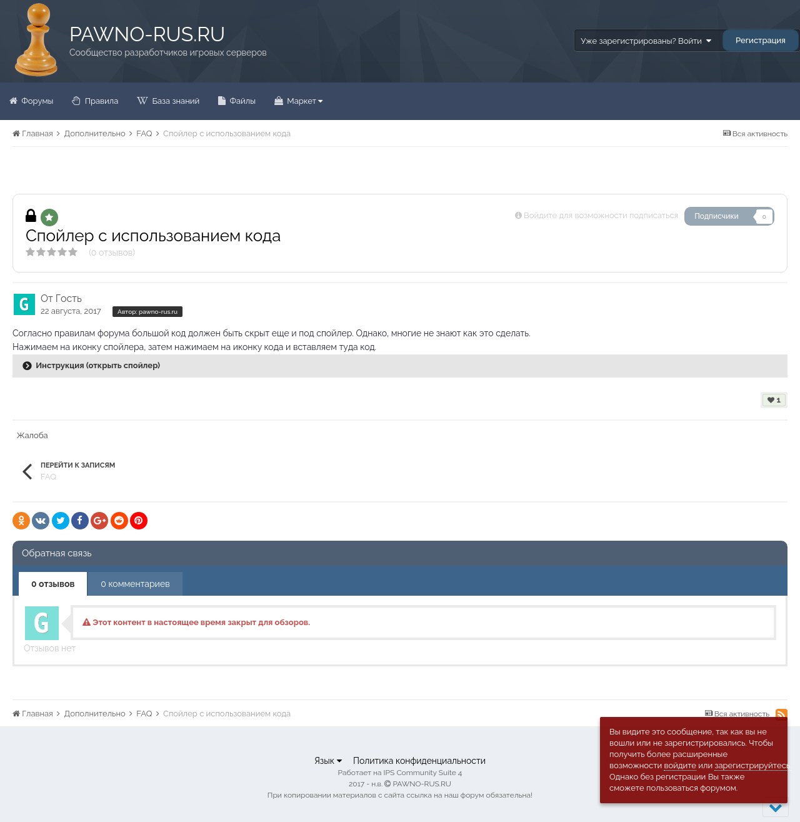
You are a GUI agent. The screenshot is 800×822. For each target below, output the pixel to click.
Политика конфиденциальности (419, 761)
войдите (680, 765)
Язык (328, 761)
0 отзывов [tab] (52, 584)
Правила (100, 101)
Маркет (303, 101)
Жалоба (32, 435)
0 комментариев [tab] (135, 584)
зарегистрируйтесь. (752, 765)
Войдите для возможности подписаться (601, 215)
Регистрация (761, 40)
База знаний (174, 101)
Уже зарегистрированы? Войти (646, 41)
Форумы (36, 101)
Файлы (242, 101)
